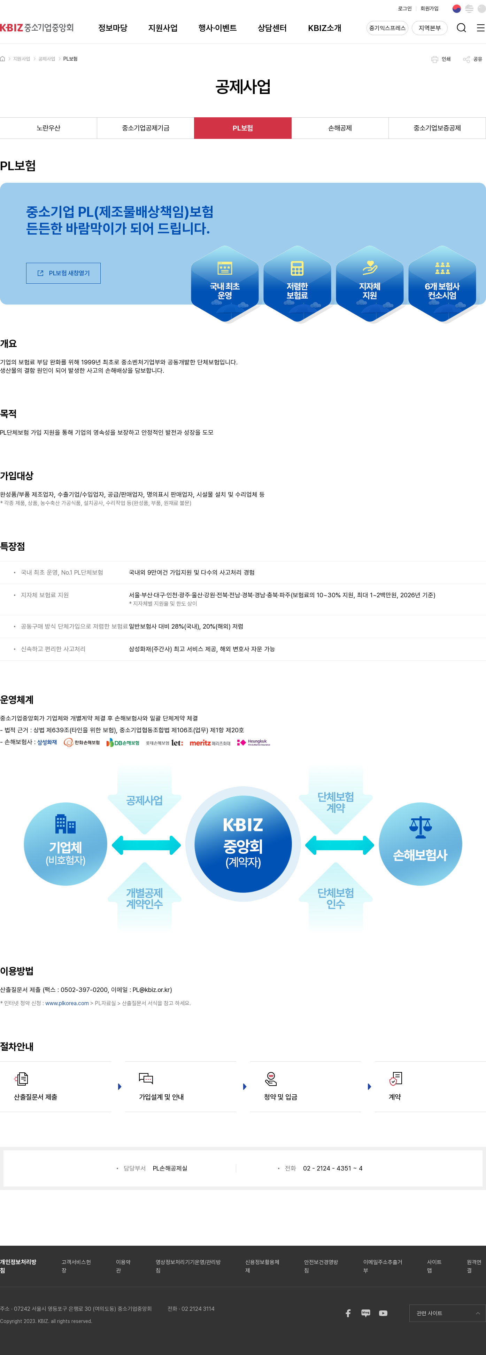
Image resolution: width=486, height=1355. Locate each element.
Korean (457, 9)
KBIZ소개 (324, 28)
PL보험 (70, 59)
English (469, 9)
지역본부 (430, 28)
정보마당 (113, 28)
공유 (473, 59)
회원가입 (430, 9)
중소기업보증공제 (437, 128)
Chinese (482, 9)
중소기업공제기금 (145, 128)
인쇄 (441, 59)
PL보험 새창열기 (63, 273)
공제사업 (46, 59)
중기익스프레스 (387, 28)
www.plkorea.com (67, 1003)
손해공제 (340, 128)
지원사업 (163, 28)
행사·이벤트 (218, 28)
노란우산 (48, 128)
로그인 (405, 9)
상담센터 (272, 28)
